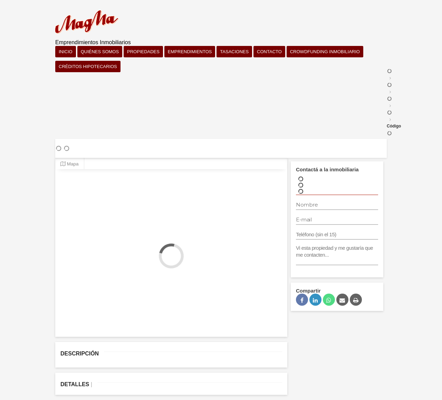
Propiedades (143, 51)
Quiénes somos (100, 51)
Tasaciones (234, 51)
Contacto (269, 51)
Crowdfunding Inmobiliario (325, 51)
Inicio (66, 51)
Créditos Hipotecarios (88, 66)
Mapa (69, 163)
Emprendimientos (190, 51)
